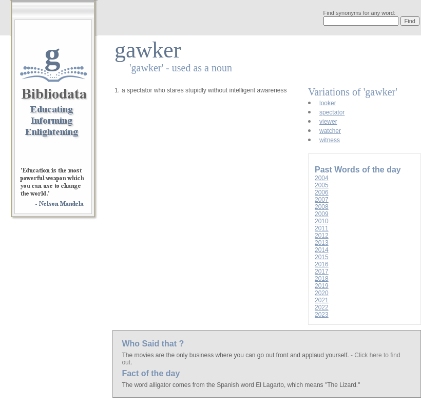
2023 (322, 314)
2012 (322, 235)
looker (327, 103)
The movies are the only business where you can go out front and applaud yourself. (236, 355)
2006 (322, 192)
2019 (322, 285)
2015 (322, 257)
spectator (332, 112)
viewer (328, 121)
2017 (322, 271)
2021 (322, 300)
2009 (322, 214)
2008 (322, 206)
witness (329, 140)
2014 (322, 250)
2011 (322, 228)
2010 (322, 221)
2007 (322, 199)
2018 (322, 278)
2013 (322, 242)
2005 (322, 185)
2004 (322, 178)
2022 (322, 307)
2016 (322, 264)
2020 (322, 293)
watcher (330, 130)
